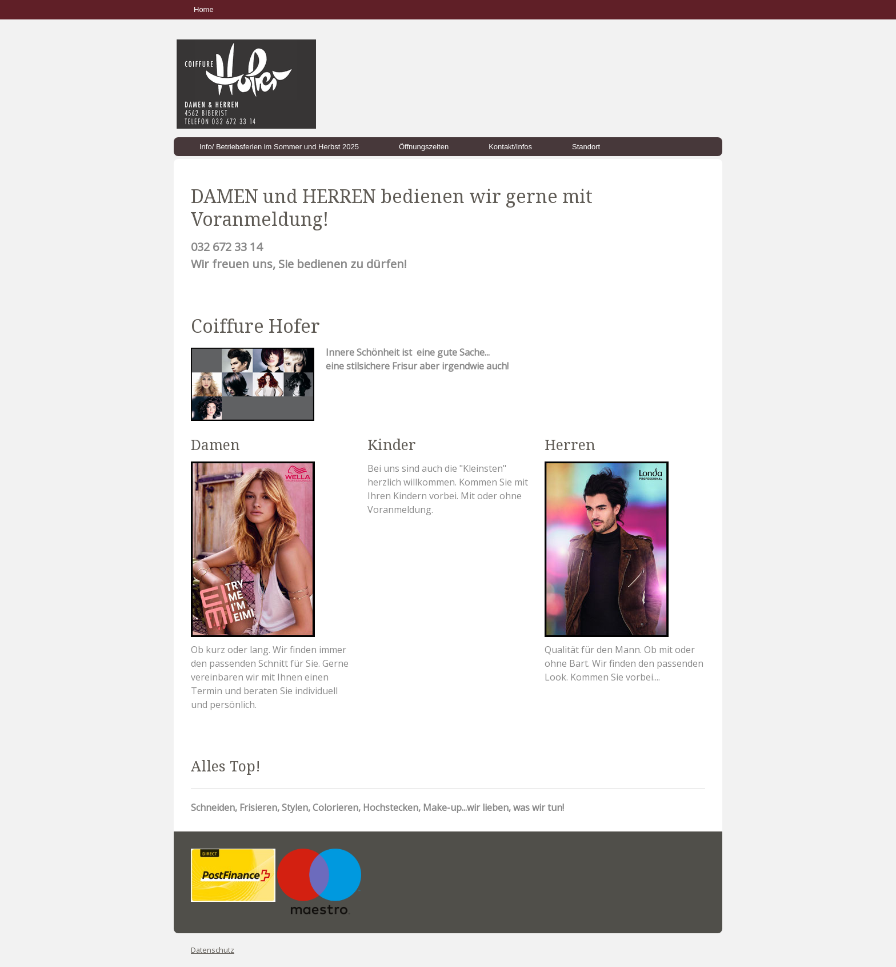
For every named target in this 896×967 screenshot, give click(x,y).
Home (204, 9)
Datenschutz (212, 950)
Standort (586, 146)
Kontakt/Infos (510, 146)
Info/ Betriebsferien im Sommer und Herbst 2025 (279, 146)
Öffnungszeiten (424, 146)
